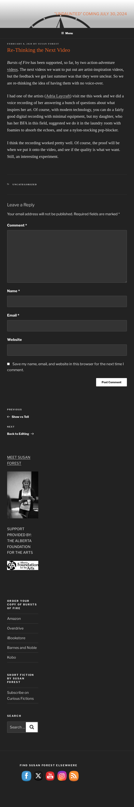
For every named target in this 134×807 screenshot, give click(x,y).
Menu (67, 33)
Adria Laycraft (58, 96)
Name (13, 291)
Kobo (11, 657)
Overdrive (15, 628)
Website (14, 340)
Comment (17, 225)
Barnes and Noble (22, 648)
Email (13, 315)
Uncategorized (25, 184)
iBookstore (16, 638)
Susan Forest (48, 44)
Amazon (14, 618)
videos (12, 69)
